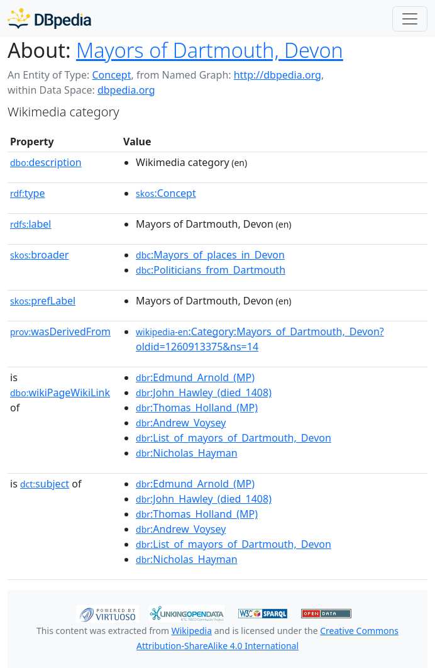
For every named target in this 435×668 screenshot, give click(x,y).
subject (44, 484)
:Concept (166, 193)
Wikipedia (192, 631)
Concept (111, 75)
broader (39, 255)
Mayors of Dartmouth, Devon (209, 50)
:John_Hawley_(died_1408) (204, 392)
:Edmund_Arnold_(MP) (195, 377)
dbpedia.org (126, 90)
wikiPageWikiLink (60, 392)
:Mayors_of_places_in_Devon (210, 255)
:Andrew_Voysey (181, 423)
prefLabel (42, 301)
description (46, 162)
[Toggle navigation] (409, 18)
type (27, 193)
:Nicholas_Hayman (187, 453)
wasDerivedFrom (60, 331)
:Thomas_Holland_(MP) (197, 408)
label (31, 224)
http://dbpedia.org (277, 75)
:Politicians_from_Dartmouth (210, 270)
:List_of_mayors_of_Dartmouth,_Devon (233, 438)
